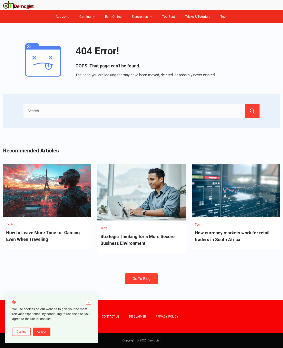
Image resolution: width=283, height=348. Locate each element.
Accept (41, 331)
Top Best (168, 17)
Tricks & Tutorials (197, 17)
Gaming (87, 17)
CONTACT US (110, 316)
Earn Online (113, 17)
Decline (21, 331)
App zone (62, 17)
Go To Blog (141, 278)
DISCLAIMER (137, 316)
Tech (223, 17)
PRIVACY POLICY (167, 316)
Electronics (142, 17)
